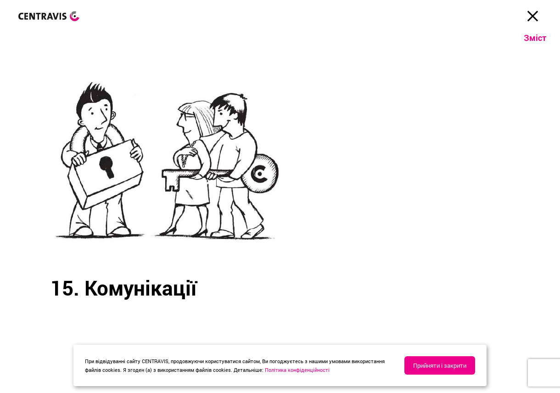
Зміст (535, 37)
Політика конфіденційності (297, 369)
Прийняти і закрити (439, 365)
